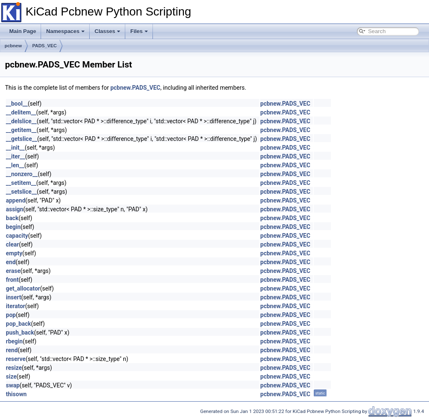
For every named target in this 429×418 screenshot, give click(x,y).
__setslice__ (21, 191)
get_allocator (23, 288)
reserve (16, 359)
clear (12, 244)
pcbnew (13, 45)
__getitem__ (21, 130)
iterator (15, 306)
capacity (17, 235)
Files (139, 31)
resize (14, 367)
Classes (107, 31)
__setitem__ (21, 182)
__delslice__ (21, 121)
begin (13, 226)
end (11, 262)
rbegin (14, 341)
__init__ (15, 147)
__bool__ (17, 103)
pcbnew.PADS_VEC (135, 87)
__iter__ (15, 156)
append (16, 200)
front (12, 279)
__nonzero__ (22, 174)
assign (14, 209)
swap (13, 385)
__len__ (15, 165)
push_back (20, 332)
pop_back (18, 323)
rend (12, 350)
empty (14, 253)
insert (13, 297)
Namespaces (65, 31)
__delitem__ (21, 112)
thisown (16, 394)
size (11, 376)
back (12, 218)
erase (13, 270)
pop (11, 315)
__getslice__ (21, 138)
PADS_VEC (44, 45)
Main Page (22, 31)
